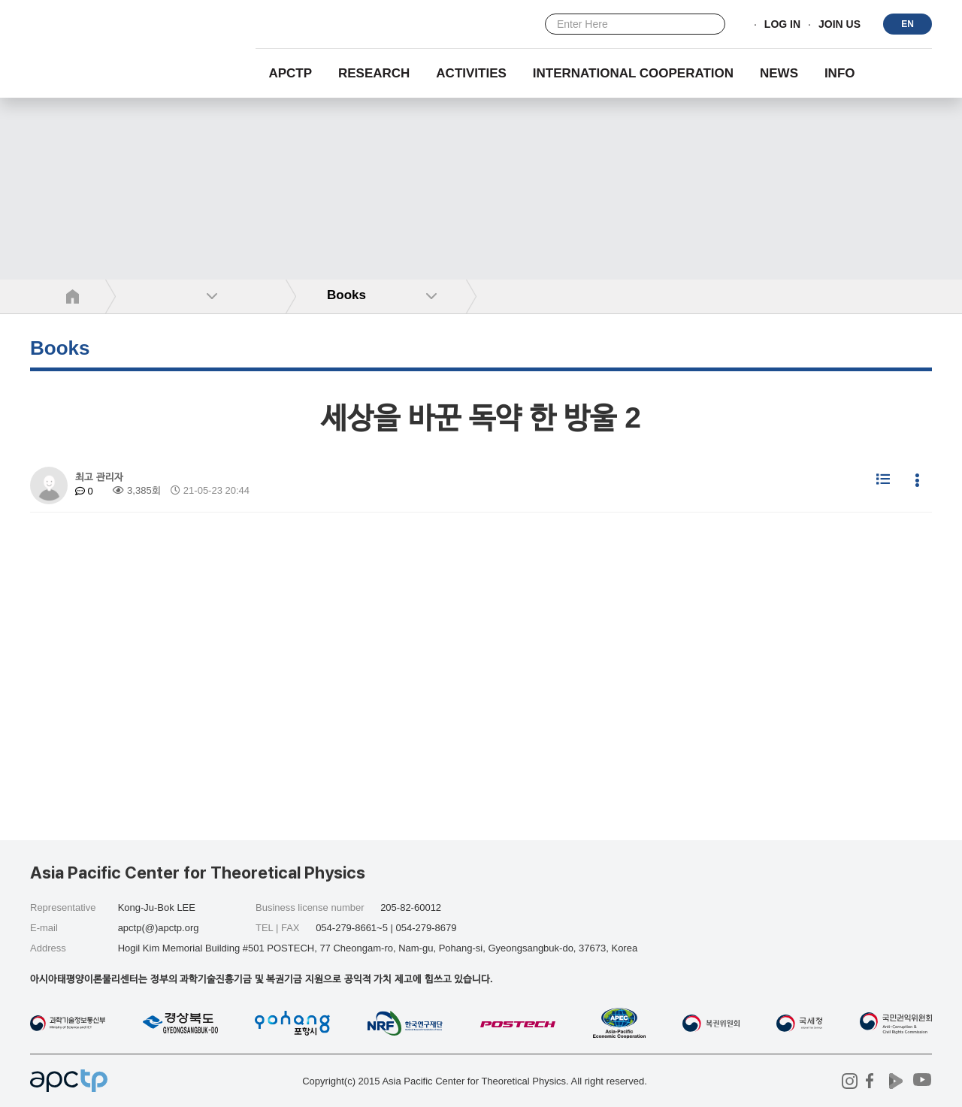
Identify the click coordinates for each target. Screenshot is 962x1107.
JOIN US (839, 25)
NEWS (779, 73)
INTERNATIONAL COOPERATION (633, 73)
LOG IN (782, 25)
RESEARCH (374, 73)
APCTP (290, 73)
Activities (471, 73)
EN (907, 24)
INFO (839, 73)
